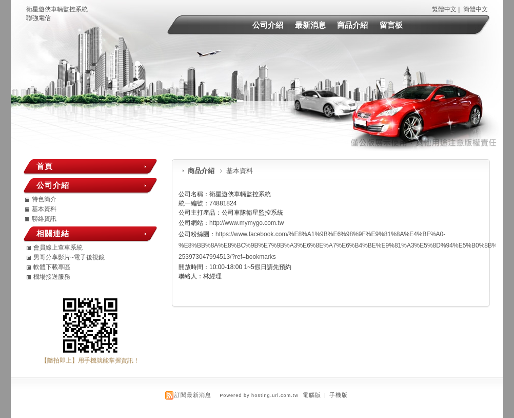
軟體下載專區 (51, 267)
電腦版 (312, 395)
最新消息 (310, 25)
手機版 (338, 395)
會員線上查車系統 (58, 247)
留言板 (391, 25)
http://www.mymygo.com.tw (246, 222)
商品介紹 (352, 25)
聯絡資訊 (44, 218)
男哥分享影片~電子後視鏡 (69, 257)
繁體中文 (444, 9)
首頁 (44, 166)
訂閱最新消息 (192, 395)
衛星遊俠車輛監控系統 (57, 9)
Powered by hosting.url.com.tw (259, 395)
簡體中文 (475, 9)
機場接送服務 (51, 276)
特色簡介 (44, 199)
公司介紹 (267, 25)
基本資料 (44, 209)
